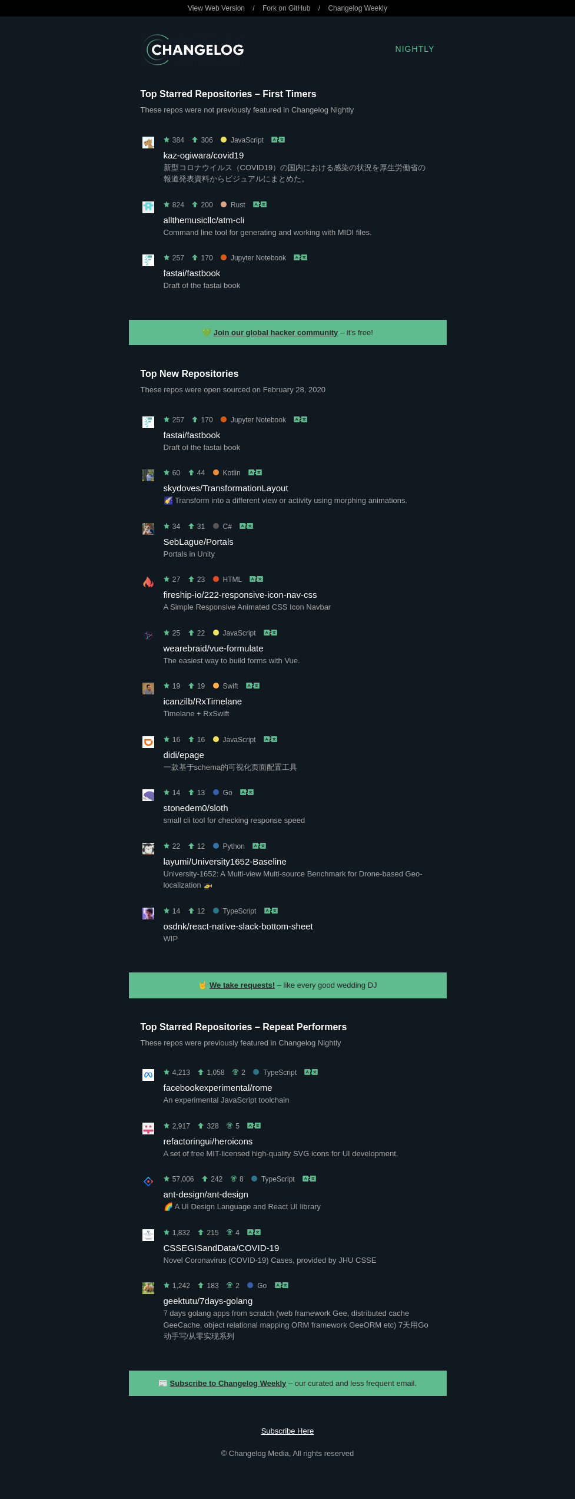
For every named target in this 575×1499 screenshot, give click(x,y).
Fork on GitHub (286, 8)
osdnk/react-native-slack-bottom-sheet (238, 926)
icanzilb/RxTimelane (203, 701)
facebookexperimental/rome (218, 1088)
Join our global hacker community (276, 332)
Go (222, 793)
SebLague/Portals (199, 542)
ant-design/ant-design (206, 1194)
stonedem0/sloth (196, 808)
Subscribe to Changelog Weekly (228, 1383)
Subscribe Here (287, 1431)
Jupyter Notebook (253, 258)
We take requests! (242, 985)
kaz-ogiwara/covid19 (204, 155)
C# (222, 526)
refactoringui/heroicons (208, 1141)
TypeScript (235, 911)
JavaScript (242, 140)
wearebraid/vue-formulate (214, 648)
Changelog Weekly (357, 8)
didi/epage (184, 755)
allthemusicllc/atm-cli (204, 220)
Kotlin (227, 473)
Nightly (415, 49)
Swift (225, 686)
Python (229, 846)
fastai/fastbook (192, 273)
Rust (233, 205)
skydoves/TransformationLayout (226, 488)
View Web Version (216, 8)
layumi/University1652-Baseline (225, 861)
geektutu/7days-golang (208, 1301)
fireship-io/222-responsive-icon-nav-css (240, 595)
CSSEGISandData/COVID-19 (222, 1248)
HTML (227, 579)
